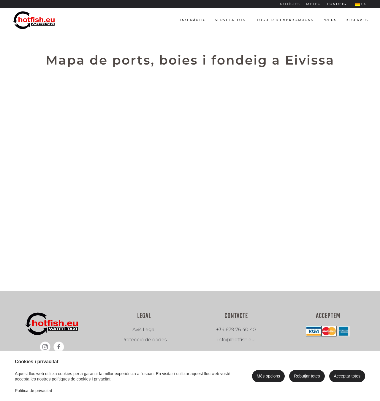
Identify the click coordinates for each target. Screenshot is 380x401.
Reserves (357, 20)
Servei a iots (230, 20)
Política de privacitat (33, 390)
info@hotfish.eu (236, 339)
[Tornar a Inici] (34, 20)
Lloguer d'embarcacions (284, 20)
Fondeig (336, 4)
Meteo (313, 4)
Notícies (290, 4)
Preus (329, 20)
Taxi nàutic (192, 20)
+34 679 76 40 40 (236, 329)
